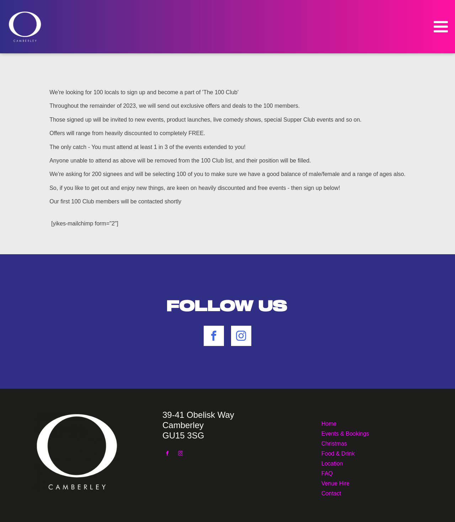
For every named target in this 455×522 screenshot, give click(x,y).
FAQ (327, 472)
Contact (331, 492)
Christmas (334, 443)
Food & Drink (337, 453)
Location (332, 462)
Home (329, 423)
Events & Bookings (345, 433)
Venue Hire (335, 482)
